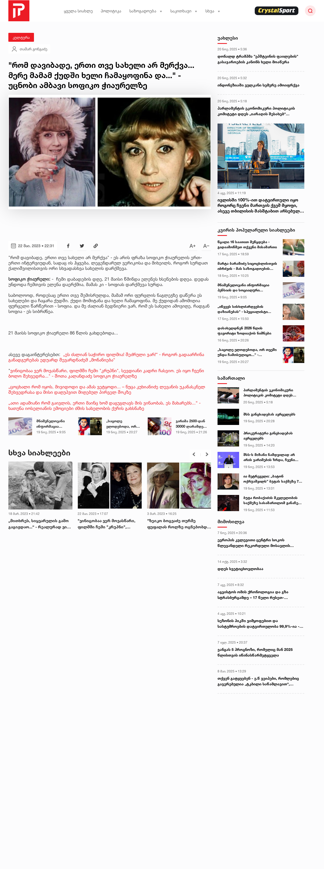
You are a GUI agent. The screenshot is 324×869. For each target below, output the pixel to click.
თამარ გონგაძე (29, 49)
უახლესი (228, 38)
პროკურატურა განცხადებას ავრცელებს (268, 436)
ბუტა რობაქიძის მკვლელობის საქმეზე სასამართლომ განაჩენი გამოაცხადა (272, 500)
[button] (194, 454)
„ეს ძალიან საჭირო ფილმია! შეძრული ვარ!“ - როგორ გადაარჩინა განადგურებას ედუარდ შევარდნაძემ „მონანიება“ (106, 357)
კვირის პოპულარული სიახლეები (256, 230)
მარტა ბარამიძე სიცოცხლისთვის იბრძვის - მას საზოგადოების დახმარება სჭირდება (247, 266)
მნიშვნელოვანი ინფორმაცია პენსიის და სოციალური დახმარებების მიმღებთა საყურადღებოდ (50, 424)
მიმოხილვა (231, 521)
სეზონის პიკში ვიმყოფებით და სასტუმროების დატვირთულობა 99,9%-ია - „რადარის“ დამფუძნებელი (258, 623)
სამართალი (231, 378)
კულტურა (21, 37)
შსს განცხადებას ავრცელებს (269, 414)
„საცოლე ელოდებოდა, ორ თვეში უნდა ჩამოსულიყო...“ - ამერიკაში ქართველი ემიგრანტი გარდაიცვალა (121, 424)
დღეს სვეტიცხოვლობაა (240, 568)
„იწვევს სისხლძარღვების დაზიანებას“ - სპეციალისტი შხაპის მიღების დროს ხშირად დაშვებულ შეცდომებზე (245, 309)
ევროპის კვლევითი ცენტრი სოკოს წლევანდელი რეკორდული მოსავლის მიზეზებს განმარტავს (254, 543)
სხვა (212, 10)
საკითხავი (183, 10)
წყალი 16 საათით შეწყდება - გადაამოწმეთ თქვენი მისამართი (247, 244)
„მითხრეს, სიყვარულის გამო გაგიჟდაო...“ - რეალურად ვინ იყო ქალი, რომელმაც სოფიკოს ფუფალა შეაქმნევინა (38, 524)
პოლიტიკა (111, 10)
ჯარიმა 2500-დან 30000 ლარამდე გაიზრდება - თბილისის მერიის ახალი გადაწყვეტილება (192, 424)
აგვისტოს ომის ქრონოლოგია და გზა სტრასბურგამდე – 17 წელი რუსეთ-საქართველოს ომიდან (253, 594)
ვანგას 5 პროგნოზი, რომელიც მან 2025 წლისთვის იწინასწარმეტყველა (255, 652)
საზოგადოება (145, 10)
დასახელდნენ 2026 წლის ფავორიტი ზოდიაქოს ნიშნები (244, 331)
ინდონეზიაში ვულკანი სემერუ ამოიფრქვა (258, 85)
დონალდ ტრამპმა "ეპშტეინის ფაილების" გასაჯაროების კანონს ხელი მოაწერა (258, 59)
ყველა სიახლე (78, 10)
